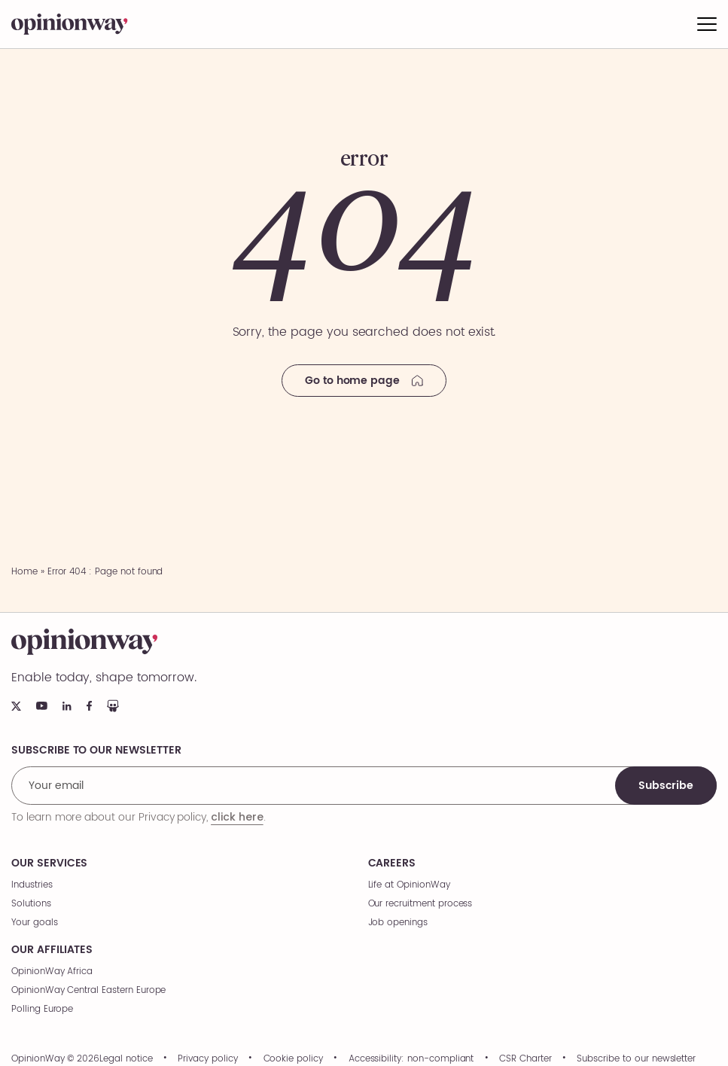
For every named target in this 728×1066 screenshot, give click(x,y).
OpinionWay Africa (52, 971)
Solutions (31, 903)
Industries (32, 885)
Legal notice (125, 1059)
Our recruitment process (420, 903)
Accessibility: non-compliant (411, 1059)
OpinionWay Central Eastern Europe (88, 990)
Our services (49, 863)
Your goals (34, 922)
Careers (392, 863)
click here (237, 816)
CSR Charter (525, 1059)
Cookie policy (293, 1059)
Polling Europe (42, 1009)
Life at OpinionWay (409, 885)
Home (24, 572)
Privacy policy (207, 1059)
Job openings (398, 922)
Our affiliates (52, 950)
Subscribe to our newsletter (636, 1059)
